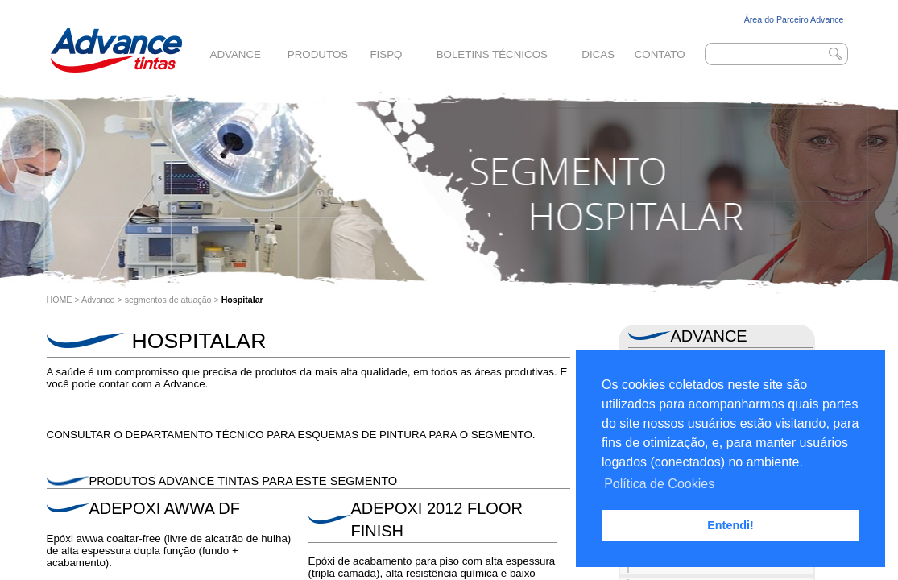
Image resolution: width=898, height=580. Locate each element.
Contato (660, 54)
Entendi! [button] (730, 525)
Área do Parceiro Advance (794, 19)
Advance (235, 54)
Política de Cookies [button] (659, 484)
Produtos (318, 54)
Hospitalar (242, 299)
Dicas (598, 54)
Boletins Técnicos (492, 54)
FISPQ (386, 54)
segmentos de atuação (168, 299)
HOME (59, 299)
